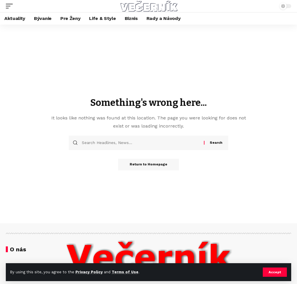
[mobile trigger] (11, 6)
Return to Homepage (148, 165)
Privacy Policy (89, 272)
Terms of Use (125, 272)
